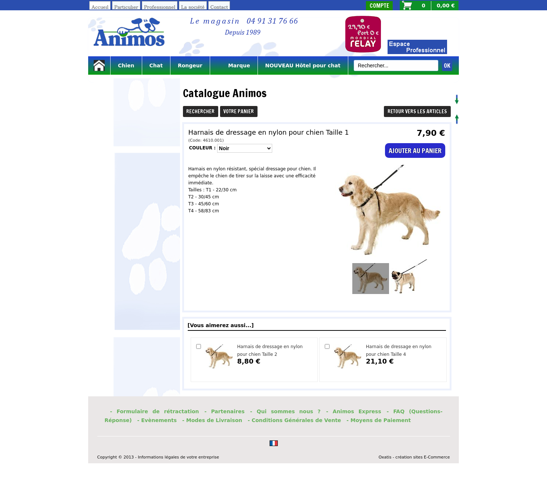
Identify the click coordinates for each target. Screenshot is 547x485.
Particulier (126, 6)
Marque (233, 65)
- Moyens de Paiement (378, 420)
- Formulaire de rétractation (154, 411)
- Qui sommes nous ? (285, 411)
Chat (156, 65)
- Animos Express (353, 411)
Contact (219, 6)
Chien (126, 65)
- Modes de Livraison (212, 420)
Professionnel (159, 6)
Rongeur (190, 65)
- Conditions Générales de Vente (294, 420)
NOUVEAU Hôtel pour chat (303, 65)
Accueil (99, 6)
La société (193, 6)
